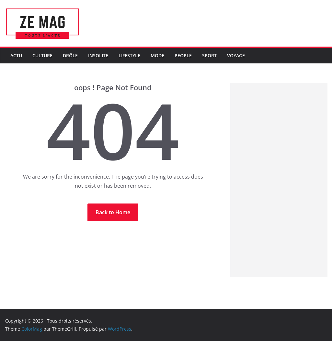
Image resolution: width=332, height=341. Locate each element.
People (183, 55)
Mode (157, 55)
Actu (16, 55)
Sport (209, 55)
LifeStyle (129, 55)
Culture (42, 55)
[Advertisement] (278, 180)
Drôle (70, 55)
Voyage (236, 55)
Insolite (98, 55)
